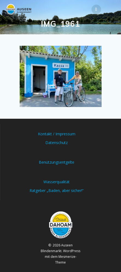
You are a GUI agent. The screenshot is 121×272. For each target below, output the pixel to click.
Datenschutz (56, 142)
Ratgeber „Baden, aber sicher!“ (56, 190)
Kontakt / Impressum (56, 133)
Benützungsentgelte (56, 162)
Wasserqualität (56, 181)
